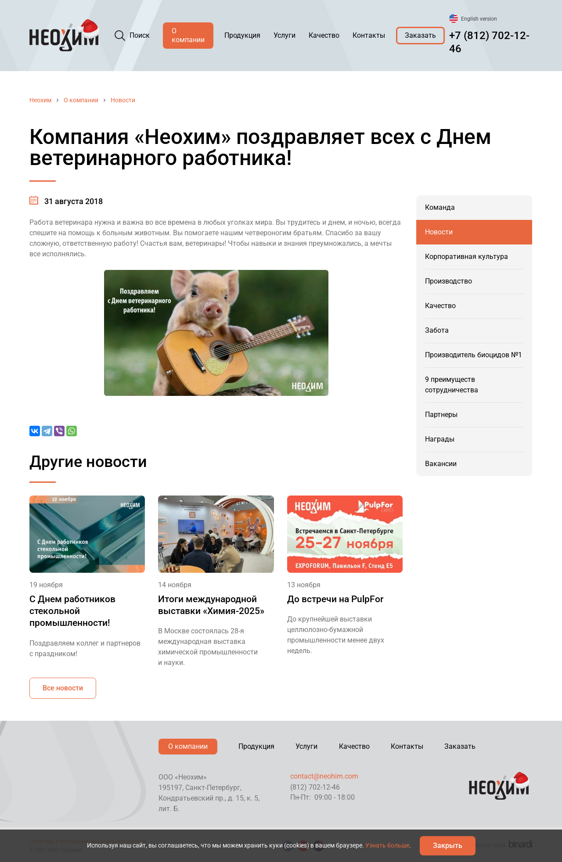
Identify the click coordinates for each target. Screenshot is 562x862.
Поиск (140, 35)
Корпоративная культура (466, 256)
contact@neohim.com (324, 776)
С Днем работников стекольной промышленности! (72, 611)
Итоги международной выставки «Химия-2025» (211, 605)
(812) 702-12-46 (315, 787)
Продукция (242, 35)
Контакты (369, 35)
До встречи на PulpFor (335, 599)
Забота (437, 330)
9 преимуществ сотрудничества (451, 384)
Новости (123, 100)
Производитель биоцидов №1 (473, 355)
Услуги (284, 35)
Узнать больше (387, 845)
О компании (188, 35)
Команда (440, 207)
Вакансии (441, 464)
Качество (324, 35)
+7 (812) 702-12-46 (489, 42)
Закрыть (447, 845)
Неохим (40, 100)
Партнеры (441, 414)
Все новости (63, 688)
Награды (439, 439)
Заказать (420, 35)
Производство (448, 281)
